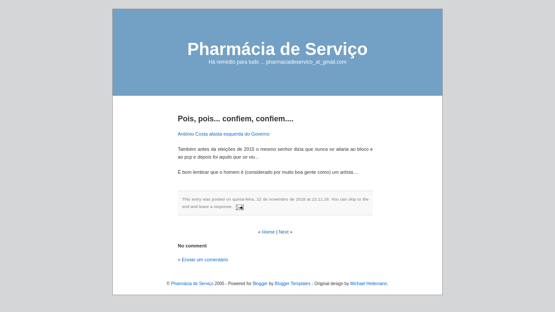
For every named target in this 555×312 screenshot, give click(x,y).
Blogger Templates (292, 283)
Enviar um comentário (205, 259)
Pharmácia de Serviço (277, 48)
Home (268, 231)
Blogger (260, 283)
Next (284, 231)
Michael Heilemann (368, 283)
